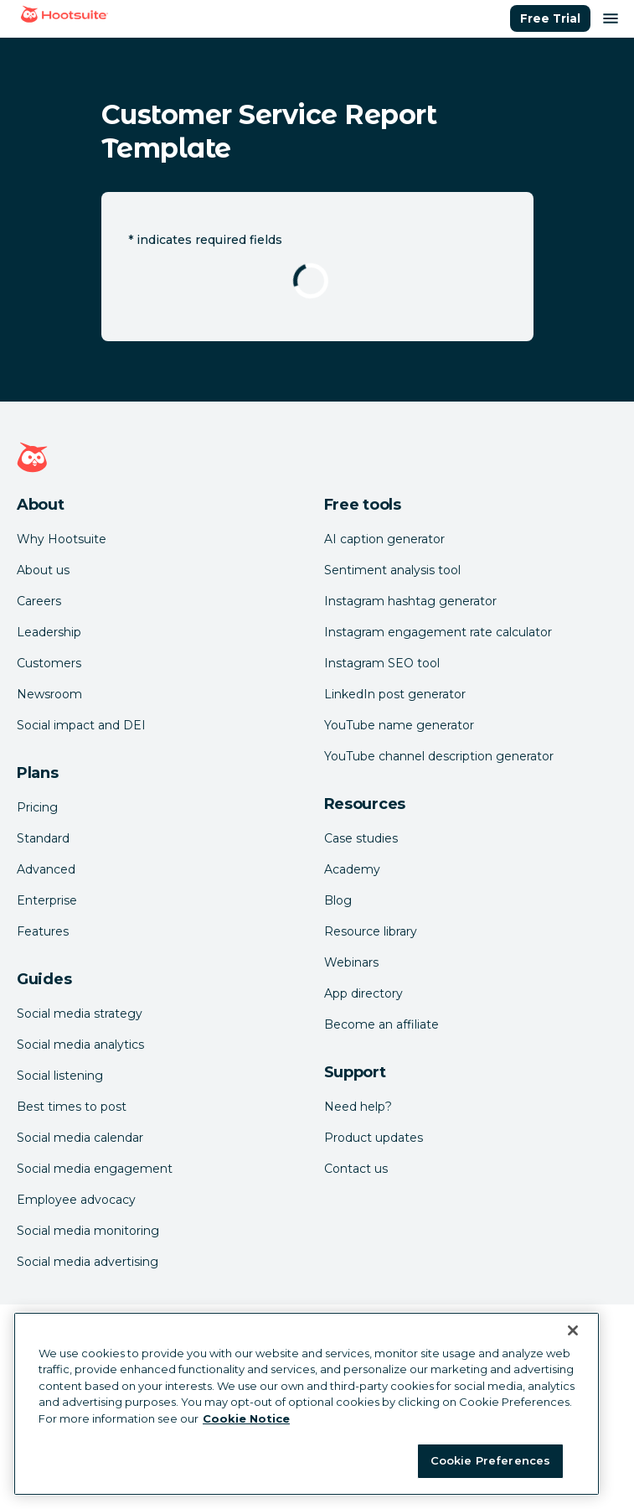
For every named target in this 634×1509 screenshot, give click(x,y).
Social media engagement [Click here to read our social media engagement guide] (95, 1168)
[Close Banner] (572, 1335)
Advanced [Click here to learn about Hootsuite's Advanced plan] (46, 869)
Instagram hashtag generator (410, 601)
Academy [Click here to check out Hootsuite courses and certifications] (352, 869)
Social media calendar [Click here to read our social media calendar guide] (80, 1137)
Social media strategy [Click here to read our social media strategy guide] (79, 1013)
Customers (49, 663)
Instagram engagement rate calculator (438, 632)
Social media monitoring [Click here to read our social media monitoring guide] (88, 1230)
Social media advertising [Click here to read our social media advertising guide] (87, 1261)
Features (43, 931)
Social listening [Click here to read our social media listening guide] (60, 1075)
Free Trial (550, 18)
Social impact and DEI (81, 725)
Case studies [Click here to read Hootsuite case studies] (361, 838)
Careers (39, 601)
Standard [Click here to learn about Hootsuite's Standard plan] (43, 838)
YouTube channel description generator (439, 756)
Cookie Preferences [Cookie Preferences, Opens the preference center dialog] (490, 1466)
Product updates (373, 1137)
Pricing (37, 807)
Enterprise (47, 900)
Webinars (351, 962)
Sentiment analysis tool (392, 570)
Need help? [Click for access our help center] (358, 1106)
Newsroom (49, 694)
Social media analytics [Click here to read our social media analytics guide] (80, 1044)
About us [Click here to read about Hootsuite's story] (43, 570)
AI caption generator (384, 539)
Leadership (49, 632)
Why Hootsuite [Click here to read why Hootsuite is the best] (61, 539)
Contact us (356, 1168)
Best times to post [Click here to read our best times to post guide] (71, 1106)
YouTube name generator (399, 725)
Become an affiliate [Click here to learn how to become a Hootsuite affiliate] (381, 1024)
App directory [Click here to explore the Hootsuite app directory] (363, 993)
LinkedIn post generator (395, 694)
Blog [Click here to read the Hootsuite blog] (338, 900)
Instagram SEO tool (382, 663)
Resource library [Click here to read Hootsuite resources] (370, 931)
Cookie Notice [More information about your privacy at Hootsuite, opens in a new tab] (246, 1423)
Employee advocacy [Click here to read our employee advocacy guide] (76, 1199)
